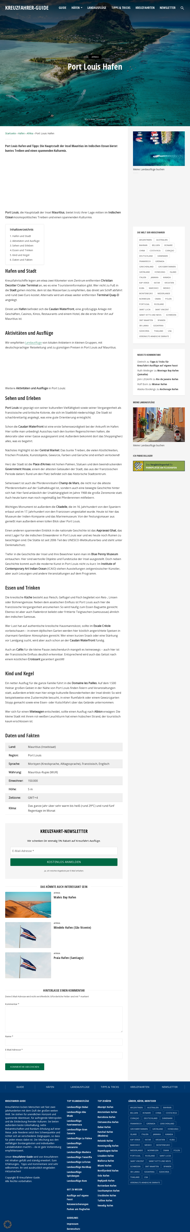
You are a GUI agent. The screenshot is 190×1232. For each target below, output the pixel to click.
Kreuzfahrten (145, 8)
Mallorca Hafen (106, 1159)
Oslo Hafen (103, 1173)
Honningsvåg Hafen (108, 1144)
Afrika (95, 57)
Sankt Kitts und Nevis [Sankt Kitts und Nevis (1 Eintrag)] (150, 315)
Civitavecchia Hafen (108, 1121)
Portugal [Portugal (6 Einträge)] (144, 304)
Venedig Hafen (105, 1202)
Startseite (10, 133)
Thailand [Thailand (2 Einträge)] (158, 331)
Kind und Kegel (20, 255)
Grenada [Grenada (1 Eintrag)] (159, 261)
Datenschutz (73, 1218)
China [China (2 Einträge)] (142, 250)
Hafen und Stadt (21, 236)
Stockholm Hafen (107, 1193)
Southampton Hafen (108, 1188)
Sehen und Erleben (23, 245)
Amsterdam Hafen (107, 1112)
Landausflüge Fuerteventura (74, 1118)
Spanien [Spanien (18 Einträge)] (161, 320)
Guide (62, 8)
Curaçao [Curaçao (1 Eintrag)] (169, 250)
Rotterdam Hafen (107, 1183)
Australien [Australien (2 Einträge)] (162, 240)
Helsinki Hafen (105, 1139)
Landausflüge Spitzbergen (74, 1164)
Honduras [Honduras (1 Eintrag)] (160, 272)
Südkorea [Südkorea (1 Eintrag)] (144, 331)
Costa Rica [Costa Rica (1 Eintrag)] (155, 250)
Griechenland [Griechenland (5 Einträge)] (146, 266)
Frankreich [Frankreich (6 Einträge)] (145, 261)
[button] (7, 1224)
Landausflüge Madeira (79, 1143)
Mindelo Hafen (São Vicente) (74, 927)
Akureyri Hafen (105, 1107)
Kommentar (12, 1004)
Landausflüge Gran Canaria (77, 1127)
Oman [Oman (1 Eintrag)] (158, 298)
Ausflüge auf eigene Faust (77, 1187)
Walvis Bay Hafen (66, 897)
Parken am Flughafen (78, 1199)
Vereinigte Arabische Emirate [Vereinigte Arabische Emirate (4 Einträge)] (154, 336)
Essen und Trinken (22, 250)
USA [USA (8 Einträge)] (170, 331)
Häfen (76, 8)
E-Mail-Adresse (14, 1049)
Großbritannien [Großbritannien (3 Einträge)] (167, 266)
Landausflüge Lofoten (78, 1153)
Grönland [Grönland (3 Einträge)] (144, 272)
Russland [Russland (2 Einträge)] (159, 304)
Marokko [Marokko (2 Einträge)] (154, 288)
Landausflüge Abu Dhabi (79, 1112)
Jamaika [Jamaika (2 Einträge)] (154, 277)
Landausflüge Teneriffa (79, 1148)
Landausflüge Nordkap (79, 1158)
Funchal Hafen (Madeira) (105, 1133)
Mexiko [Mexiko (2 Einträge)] (166, 288)
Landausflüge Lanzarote (79, 1138)
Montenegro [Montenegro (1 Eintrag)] (146, 293)
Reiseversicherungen (77, 1194)
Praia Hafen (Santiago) (70, 958)
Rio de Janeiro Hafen (166, 378)
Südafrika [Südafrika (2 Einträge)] (158, 325)
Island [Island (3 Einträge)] (173, 272)
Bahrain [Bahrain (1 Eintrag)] (143, 245)
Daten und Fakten (22, 259)
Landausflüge (96, 8)
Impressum (72, 1213)
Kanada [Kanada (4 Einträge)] (167, 277)
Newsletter (167, 8)
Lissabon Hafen (105, 1154)
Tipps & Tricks (120, 8)
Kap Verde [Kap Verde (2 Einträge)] (144, 282)
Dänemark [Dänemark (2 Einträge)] (163, 256)
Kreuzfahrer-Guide (28, 7)
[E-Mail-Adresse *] (63, 851)
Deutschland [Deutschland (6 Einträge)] (146, 256)
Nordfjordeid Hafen (108, 1168)
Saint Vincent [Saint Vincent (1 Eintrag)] (162, 309)
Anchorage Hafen (169, 388)
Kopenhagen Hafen (107, 1149)
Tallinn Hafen (105, 1198)
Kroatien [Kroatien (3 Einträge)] (169, 282)
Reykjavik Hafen (106, 1178)
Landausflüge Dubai (77, 1107)
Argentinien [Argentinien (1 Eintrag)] (145, 240)
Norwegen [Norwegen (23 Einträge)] (144, 298)
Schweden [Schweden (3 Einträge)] (171, 315)
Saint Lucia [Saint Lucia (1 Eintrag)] (144, 309)
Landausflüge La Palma (79, 1133)
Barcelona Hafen (106, 1116)
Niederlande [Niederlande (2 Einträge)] (164, 293)
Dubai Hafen (104, 1126)
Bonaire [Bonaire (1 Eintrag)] (168, 245)
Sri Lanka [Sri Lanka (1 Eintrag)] (144, 325)
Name (9, 1036)
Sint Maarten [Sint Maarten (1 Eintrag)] (146, 320)
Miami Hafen (104, 1164)
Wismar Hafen (159, 383)
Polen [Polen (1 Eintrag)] (168, 298)
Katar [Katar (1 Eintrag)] (157, 282)
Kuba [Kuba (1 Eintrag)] (141, 288)
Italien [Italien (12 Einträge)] (142, 277)
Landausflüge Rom (77, 1171)
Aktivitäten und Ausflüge (26, 240)
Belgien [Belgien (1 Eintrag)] (156, 245)
